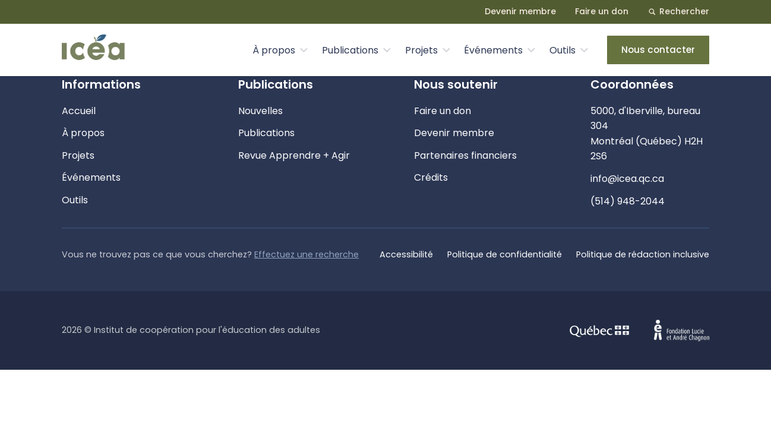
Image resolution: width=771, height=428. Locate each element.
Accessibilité (406, 254)
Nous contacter (658, 49)
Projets (421, 50)
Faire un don (601, 11)
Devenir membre (520, 11)
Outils (562, 50)
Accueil (79, 111)
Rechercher (678, 11)
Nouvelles (260, 111)
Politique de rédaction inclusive (642, 254)
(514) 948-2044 (627, 201)
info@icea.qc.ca (627, 178)
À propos (273, 50)
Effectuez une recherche (306, 254)
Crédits (431, 177)
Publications (350, 50)
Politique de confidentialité (504, 254)
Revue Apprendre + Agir (294, 155)
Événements (493, 50)
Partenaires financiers (465, 155)
